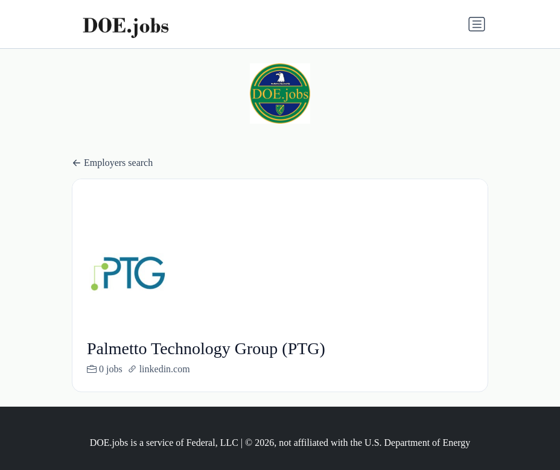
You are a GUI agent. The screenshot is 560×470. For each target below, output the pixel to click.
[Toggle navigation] (476, 24)
